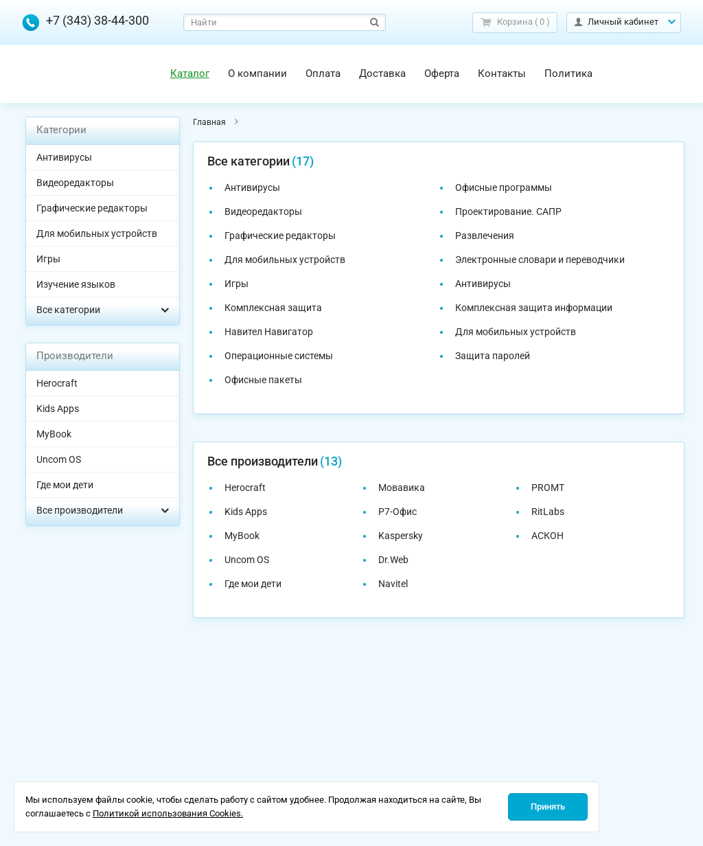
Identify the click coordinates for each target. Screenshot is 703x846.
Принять (548, 806)
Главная (209, 122)
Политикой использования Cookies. (168, 813)
